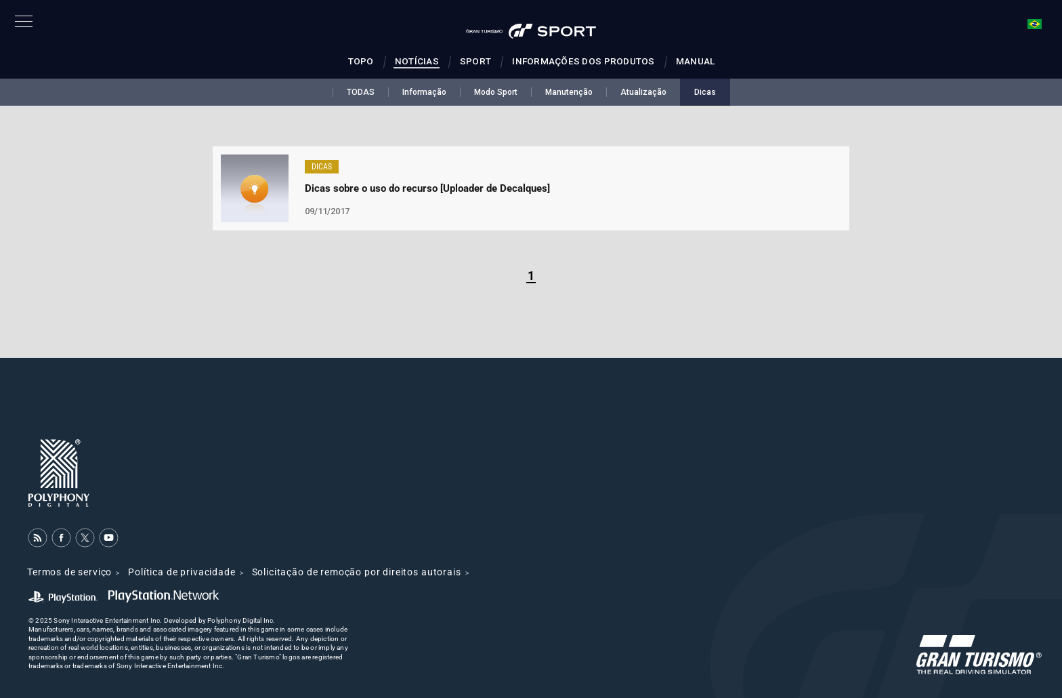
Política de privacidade (181, 572)
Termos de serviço (69, 572)
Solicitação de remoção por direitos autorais (356, 572)
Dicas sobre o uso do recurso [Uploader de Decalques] (427, 188)
